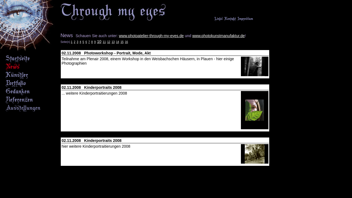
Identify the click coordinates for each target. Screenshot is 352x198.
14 (117, 41)
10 (99, 41)
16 (126, 41)
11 (104, 41)
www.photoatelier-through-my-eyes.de (151, 36)
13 (113, 41)
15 (121, 41)
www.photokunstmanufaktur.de (218, 36)
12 (108, 41)
